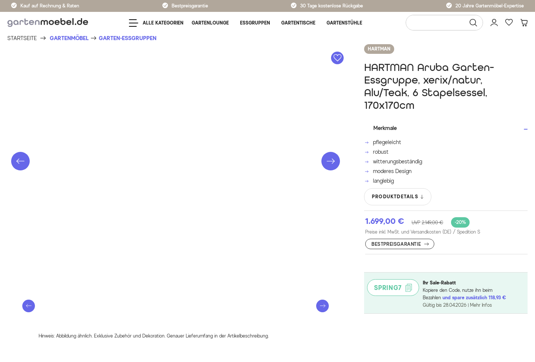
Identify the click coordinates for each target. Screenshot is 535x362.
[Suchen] (473, 22)
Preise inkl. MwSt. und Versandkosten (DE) (422, 232)
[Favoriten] (509, 22)
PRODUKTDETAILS (398, 196)
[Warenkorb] (524, 22)
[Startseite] (22, 38)
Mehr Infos (481, 305)
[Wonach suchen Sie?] (444, 22)
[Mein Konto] (494, 22)
